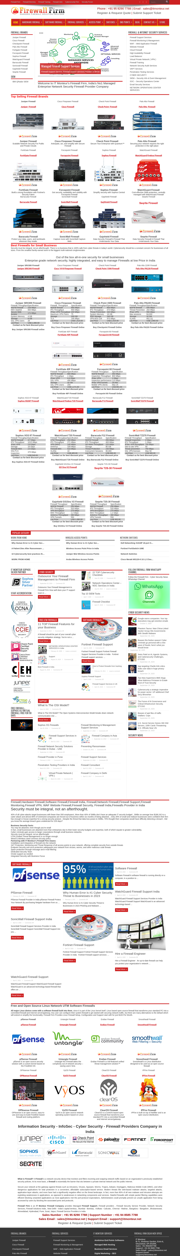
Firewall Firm (15, 2)
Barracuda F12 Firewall (103, 398)
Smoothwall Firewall (147, 1019)
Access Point (96, 22)
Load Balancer (136, 56)
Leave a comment (111, 589)
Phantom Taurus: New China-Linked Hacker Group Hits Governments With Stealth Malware (153, 630)
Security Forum (87, 2)
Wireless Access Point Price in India (82, 548)
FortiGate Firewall (28, 150)
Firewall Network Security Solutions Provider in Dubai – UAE (55, 747)
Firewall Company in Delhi (94, 773)
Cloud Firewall (136, 50)
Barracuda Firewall (21, 62)
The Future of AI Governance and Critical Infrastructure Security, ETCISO (152, 703)
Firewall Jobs (58, 2)
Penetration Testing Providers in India (56, 765)
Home (15, 22)
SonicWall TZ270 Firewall (142, 398)
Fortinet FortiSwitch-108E (132, 548)
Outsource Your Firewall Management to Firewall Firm (56, 578)
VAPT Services (136, 69)
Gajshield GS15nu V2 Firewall (68, 464)
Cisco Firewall (18, 40)
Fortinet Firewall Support (97, 644)
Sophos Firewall (19, 56)
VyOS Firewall (69, 1070)
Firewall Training (44, 2)
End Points (126, 22)
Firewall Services (77, 22)
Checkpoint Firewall (21, 44)
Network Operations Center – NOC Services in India (107, 584)
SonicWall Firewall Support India (31, 919)
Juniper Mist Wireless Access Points (82, 554)
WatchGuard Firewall (148, 150)
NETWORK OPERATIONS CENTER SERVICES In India (63, 647)
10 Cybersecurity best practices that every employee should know (42, 554)
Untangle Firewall (67, 1019)
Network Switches (129, 537)
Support (52, 657)
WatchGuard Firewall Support (29, 976)
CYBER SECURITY (138, 75)
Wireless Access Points (76, 537)
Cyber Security (46, 572)
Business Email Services (106, 1249)
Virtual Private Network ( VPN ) (143, 59)
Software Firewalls (92, 620)
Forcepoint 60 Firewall (109, 332)
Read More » (44, 597)
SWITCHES (111, 22)
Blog (137, 22)
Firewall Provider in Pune (50, 757)
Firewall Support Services (141, 37)
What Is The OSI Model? (53, 705)
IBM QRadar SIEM (20, 82)
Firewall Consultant (90, 765)
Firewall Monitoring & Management (144, 40)
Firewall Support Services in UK (105, 684)
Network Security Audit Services (143, 66)
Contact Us (150, 22)
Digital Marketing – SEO (105, 1253)
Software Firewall (55, 22)
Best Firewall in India (46, 667)
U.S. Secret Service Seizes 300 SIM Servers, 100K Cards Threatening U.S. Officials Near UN (153, 725)
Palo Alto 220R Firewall (147, 265)
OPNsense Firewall (28, 1070)
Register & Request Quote (114, 12)
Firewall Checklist (101, 601)
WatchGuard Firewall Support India (137, 891)
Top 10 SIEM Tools (91, 593)
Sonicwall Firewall (20, 66)
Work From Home (19, 537)
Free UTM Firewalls (48, 620)
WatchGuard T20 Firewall (68, 398)
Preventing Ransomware (93, 746)
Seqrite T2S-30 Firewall (107, 464)
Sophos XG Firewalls (48, 725)
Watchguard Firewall (21, 59)
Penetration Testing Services (142, 72)
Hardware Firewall (32, 22)
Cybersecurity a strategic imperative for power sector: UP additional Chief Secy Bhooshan (153, 692)
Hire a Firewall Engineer (130, 953)
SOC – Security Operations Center (144, 81)
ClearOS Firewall (109, 1070)
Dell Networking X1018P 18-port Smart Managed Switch (146, 543)
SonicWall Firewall (69, 197)
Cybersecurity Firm (72, 2)
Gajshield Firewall (20, 69)
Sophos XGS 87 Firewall (28, 398)
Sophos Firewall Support (91, 676)
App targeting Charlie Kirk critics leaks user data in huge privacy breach (151, 668)
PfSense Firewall (21, 892)
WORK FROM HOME (21, 559)
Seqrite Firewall (19, 72)
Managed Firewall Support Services (60, 66)
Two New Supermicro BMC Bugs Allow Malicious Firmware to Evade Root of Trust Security (152, 680)
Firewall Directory (29, 2)
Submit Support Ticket (147, 12)
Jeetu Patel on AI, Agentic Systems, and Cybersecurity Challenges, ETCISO (153, 656)
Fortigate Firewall (20, 50)
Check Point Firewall (107, 101)
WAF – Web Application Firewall (143, 44)
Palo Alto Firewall (20, 47)
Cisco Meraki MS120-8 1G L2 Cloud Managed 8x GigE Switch (148, 559)
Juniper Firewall (19, 37)
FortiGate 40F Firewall (67, 332)
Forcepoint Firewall (21, 53)
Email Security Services (140, 84)
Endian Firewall (107, 1019)
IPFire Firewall (148, 1070)
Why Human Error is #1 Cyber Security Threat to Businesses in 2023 (43, 543)
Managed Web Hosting (105, 1245)
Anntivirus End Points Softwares (109, 1240)
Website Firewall (137, 47)
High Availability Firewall (140, 53)
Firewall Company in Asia (104, 735)
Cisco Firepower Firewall (67, 101)
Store (162, 22)
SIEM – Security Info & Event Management (148, 78)
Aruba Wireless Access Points (80, 559)
